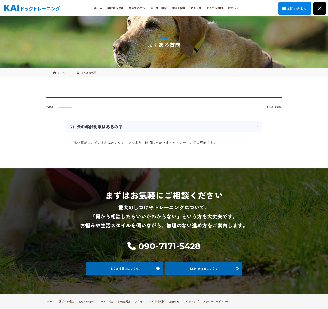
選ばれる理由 (115, 8)
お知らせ (233, 8)
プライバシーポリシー (216, 301)
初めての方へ (137, 8)
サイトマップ (191, 301)
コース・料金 (158, 8)
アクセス (195, 8)
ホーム (98, 8)
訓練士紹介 (179, 8)
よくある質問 (214, 8)
